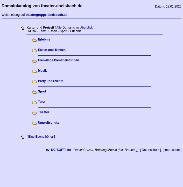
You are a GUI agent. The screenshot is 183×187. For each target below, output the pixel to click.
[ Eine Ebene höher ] (40, 136)
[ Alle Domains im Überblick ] (75, 27)
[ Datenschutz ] (150, 150)
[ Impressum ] (172, 150)
